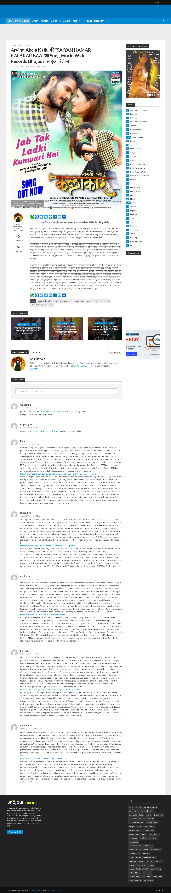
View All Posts (115, 352)
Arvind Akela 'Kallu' (44, 301)
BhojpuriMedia (34, 890)
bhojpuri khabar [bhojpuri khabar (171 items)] (135, 826)
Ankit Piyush (18, 224)
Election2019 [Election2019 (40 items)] (156, 850)
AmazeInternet (55, 890)
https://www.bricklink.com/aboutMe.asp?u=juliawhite (42, 614)
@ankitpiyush (36, 369)
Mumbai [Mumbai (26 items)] (159, 861)
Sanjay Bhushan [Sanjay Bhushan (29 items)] (135, 880)
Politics (44, 21)
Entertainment (22, 21)
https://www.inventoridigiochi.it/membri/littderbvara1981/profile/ (47, 546)
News (10, 21)
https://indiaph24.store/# (51, 411)
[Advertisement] (143, 291)
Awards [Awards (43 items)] (148, 815)
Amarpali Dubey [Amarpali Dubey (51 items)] (147, 811)
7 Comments (18, 240)
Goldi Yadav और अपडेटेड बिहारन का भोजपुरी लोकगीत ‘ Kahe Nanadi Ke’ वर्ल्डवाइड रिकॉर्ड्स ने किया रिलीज (66, 329)
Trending (77, 21)
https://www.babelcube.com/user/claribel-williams (41, 758)
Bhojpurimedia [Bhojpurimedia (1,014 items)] (149, 826)
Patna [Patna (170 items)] (131, 865)
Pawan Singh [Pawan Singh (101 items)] (141, 865)
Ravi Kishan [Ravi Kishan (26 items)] (147, 873)
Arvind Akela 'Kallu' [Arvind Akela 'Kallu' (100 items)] (136, 815)
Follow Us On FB (15, 832)
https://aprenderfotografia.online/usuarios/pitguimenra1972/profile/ (49, 689)
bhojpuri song (79, 301)
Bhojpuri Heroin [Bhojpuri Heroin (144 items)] (152, 823)
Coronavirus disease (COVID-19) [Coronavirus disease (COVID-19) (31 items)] (141, 846)
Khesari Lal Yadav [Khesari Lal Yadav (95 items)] (149, 857)
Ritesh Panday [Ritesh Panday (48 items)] (134, 877)
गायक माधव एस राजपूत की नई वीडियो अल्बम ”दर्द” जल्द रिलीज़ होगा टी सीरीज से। (105, 329)
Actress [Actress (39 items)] (139, 807)
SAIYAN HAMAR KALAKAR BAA (98, 301)
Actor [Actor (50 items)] (131, 807)
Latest (35, 21)
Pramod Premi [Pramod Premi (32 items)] (155, 869)
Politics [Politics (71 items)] (151, 865)
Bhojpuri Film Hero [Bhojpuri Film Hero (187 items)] (136, 823)
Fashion (54, 21)
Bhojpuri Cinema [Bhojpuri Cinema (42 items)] (135, 819)
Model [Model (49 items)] (141, 861)
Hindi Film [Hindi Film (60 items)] (146, 853)
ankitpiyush (18, 229)
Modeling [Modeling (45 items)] (150, 861)
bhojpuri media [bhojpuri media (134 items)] (134, 830)
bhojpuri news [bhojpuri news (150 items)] (148, 830)
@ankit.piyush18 (79, 366)
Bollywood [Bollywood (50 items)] (133, 838)
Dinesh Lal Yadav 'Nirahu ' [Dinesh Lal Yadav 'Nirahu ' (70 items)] (138, 850)
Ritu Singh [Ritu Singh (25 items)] (146, 877)
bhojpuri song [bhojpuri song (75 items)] (134, 834)
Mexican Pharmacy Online (47, 431)
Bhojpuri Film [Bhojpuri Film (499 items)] (149, 819)
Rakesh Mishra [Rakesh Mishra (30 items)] (134, 873)
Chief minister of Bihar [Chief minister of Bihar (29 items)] (148, 838)
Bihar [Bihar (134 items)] (144, 834)
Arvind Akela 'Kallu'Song (62, 301)
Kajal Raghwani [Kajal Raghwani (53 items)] (135, 857)
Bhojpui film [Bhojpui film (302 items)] (158, 815)
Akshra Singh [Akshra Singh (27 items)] (134, 811)
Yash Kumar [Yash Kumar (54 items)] (148, 880)
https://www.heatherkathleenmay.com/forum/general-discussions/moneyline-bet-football (58, 474)
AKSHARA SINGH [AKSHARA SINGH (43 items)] (150, 807)
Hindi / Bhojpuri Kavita (94, 21)
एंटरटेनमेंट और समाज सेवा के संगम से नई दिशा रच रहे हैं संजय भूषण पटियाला (28, 329)
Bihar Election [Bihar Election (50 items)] (154, 834)
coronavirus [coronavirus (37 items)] (133, 842)
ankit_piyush (19, 231)
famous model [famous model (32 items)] (134, 853)
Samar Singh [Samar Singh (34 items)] (157, 877)
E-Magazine (65, 21)
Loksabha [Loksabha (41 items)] (133, 861)
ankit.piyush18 (18, 226)
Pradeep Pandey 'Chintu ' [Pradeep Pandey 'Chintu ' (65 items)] (138, 869)
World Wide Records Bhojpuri (42, 305)
